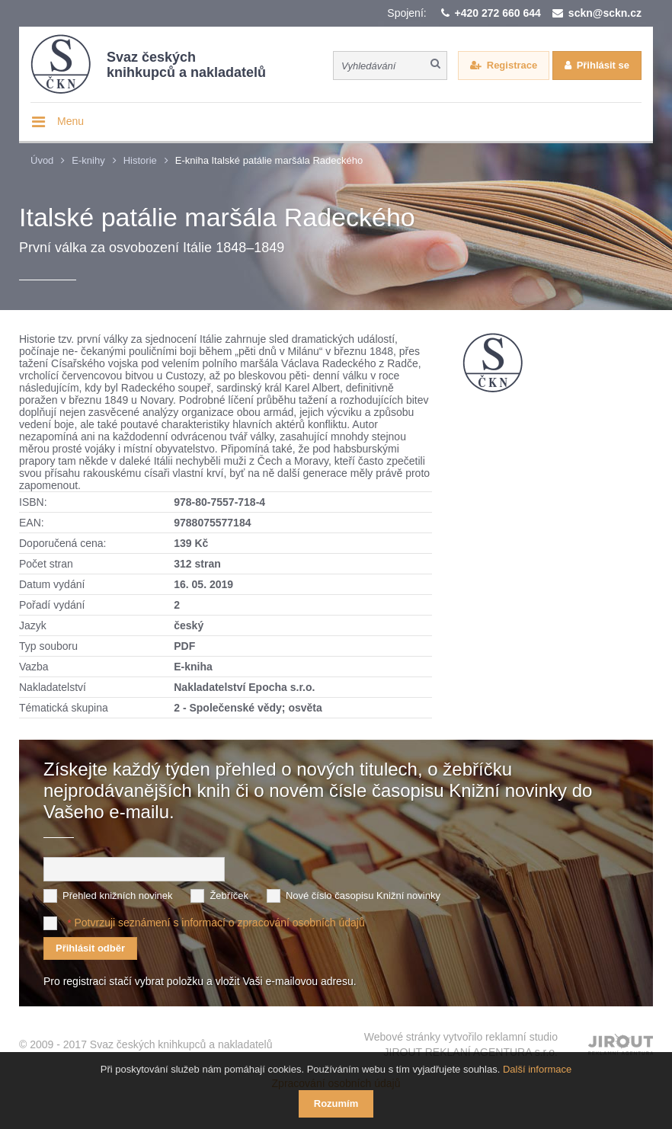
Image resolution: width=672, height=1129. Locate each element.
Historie (140, 160)
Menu (70, 121)
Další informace (537, 1069)
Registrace (512, 65)
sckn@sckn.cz (605, 13)
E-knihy (88, 160)
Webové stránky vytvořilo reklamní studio (461, 1044)
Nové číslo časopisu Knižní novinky (363, 895)
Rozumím (336, 1103)
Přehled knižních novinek (117, 895)
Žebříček (229, 895)
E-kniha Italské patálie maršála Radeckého (269, 160)
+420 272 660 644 (498, 13)
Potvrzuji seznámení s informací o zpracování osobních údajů (219, 922)
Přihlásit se (603, 65)
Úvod (41, 160)
